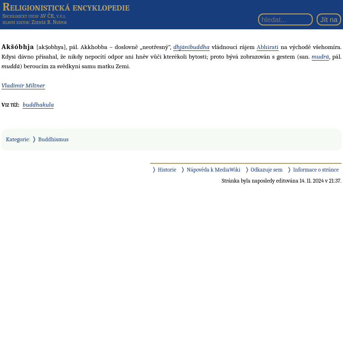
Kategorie (17, 139)
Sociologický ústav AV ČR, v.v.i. (34, 15)
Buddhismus (53, 139)
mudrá (320, 56)
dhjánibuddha (191, 46)
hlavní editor (15, 22)
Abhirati (267, 46)
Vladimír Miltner (23, 85)
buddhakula (38, 104)
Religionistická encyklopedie (66, 6)
